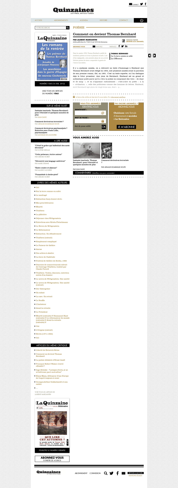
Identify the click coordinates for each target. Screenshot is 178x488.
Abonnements (61, 20)
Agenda (84, 20)
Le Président (41, 312)
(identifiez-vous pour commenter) (103, 173)
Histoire (103, 20)
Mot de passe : (82, 118)
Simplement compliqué (46, 242)
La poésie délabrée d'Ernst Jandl (50, 360)
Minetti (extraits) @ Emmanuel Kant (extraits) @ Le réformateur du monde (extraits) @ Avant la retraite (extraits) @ (53, 319)
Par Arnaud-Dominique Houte (113, 167)
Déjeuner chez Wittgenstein (48, 218)
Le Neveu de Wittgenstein (47, 226)
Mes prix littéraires (44, 203)
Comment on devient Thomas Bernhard (49, 355)
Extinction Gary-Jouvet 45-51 (49, 199)
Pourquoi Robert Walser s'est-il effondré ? (49, 365)
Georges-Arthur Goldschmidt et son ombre (52, 383)
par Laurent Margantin (85, 40)
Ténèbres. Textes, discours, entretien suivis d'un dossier (52, 274)
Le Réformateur (43, 230)
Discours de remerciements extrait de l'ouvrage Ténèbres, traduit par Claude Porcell (51, 267)
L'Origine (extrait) (44, 330)
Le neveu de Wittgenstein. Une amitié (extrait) (52, 284)
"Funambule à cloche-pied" (46, 175)
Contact (123, 20)
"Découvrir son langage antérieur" (50, 161)
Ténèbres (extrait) (44, 238)
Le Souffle (40, 300)
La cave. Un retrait (44, 297)
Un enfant (40, 293)
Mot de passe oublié (83, 126)
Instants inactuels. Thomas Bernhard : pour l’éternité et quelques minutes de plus (52, 113)
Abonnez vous (79, 46)
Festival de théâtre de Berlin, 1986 (51, 261)
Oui (37, 326)
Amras (39, 249)
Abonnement (81, 473)
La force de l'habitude (45, 257)
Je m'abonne (126, 127)
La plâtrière (41, 215)
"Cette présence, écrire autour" (48, 154)
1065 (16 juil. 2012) (93, 42)
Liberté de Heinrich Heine (47, 350)
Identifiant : (81, 110)
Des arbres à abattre (45, 253)
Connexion (95, 473)
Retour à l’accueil (136, 473)
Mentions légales (135, 476)
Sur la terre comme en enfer (48, 191)
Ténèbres (40, 211)
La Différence (117, 58)
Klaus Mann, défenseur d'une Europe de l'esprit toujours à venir (52, 377)
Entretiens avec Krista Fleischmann (52, 222)
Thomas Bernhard (119, 53)
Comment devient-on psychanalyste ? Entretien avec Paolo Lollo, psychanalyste (51, 130)
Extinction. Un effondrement (48, 234)
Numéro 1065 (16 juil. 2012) (52, 83)
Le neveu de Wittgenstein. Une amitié (52, 279)
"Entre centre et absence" (46, 168)
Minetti (39, 207)
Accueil (38, 20)
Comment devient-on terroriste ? (49, 122)
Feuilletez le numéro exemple (52, 450)
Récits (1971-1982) (44, 334)
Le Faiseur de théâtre (45, 245)
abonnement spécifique (118, 97)
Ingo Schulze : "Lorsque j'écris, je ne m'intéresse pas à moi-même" (52, 371)
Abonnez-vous (52, 457)
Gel (37, 187)
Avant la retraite (43, 308)
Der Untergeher (43, 289)
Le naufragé (41, 195)
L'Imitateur (41, 304)
